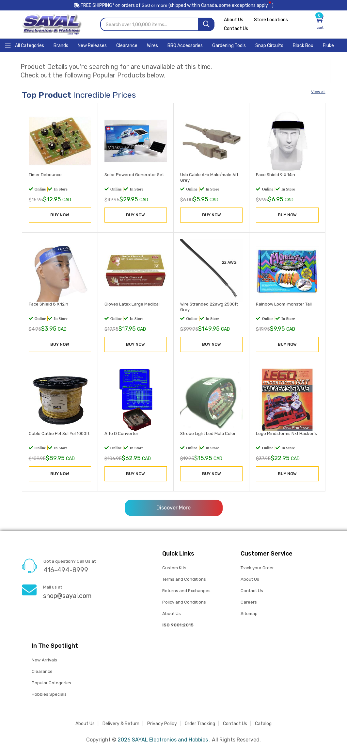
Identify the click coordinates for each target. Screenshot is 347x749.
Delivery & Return (121, 724)
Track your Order (257, 568)
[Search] (206, 24)
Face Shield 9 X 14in (275, 175)
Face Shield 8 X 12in (48, 304)
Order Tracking (200, 724)
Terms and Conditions (184, 579)
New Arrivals (44, 660)
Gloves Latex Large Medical (132, 304)
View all (318, 92)
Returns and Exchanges (186, 591)
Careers (249, 602)
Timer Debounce (45, 175)
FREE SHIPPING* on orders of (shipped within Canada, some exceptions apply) (173, 6)
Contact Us (236, 29)
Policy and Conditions (184, 602)
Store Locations (271, 20)
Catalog (263, 724)
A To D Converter (121, 434)
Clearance (42, 671)
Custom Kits (174, 568)
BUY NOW (59, 215)
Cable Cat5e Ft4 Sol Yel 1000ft (59, 434)
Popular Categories (51, 683)
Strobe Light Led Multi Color (208, 434)
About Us (233, 20)
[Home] (24, 45)
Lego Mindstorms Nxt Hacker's (286, 434)
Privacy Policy (162, 724)
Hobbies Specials (49, 694)
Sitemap (249, 613)
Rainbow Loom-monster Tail (284, 304)
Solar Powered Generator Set (134, 175)
